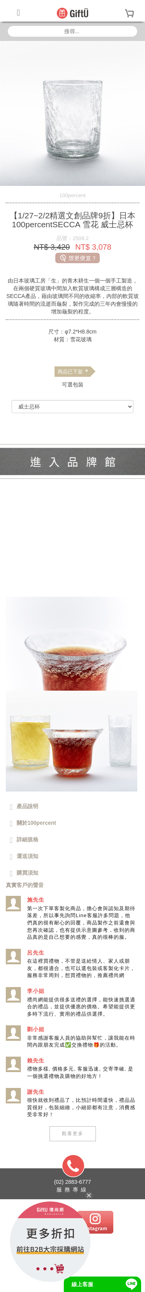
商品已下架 (73, 372)
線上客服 (82, 1284)
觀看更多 (73, 1133)
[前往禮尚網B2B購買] (72, 424)
